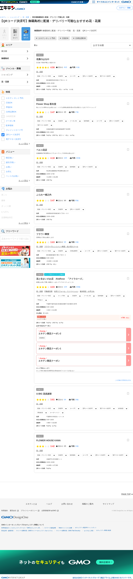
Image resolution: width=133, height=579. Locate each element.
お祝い (9, 167)
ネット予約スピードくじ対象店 (54, 274)
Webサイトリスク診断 (65, 528)
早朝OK (9, 107)
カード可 (72, 76)
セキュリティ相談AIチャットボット (85, 527)
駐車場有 (86, 121)
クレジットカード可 (14, 130)
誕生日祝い (10, 162)
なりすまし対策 (88, 530)
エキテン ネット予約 (14, 98)
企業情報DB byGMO (50, 511)
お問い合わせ (67, 504)
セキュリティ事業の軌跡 (103, 530)
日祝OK (60, 76)
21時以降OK (74, 251)
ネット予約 (61, 295)
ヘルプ (49, 504)
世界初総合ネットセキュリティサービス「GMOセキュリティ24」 (21, 528)
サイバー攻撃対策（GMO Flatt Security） (68, 530)
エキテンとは (31, 504)
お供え (9, 171)
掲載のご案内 (87, 504)
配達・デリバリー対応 (44, 76)
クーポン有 (73, 121)
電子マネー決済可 (105, 76)
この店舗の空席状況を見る (123, 380)
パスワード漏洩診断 (50, 528)
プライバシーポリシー (30, 511)
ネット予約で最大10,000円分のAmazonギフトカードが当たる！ (55, 370)
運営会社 (14, 511)
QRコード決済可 (88, 76)
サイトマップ (108, 504)
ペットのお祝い (12, 176)
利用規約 (4, 511)
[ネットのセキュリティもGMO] (21, 2)
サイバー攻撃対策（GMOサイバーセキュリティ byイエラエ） (34, 530)
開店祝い (9, 158)
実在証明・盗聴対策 (7, 530)
